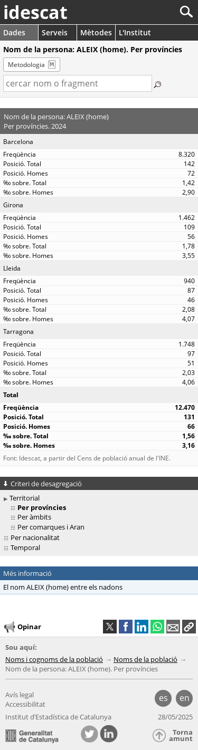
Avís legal (19, 694)
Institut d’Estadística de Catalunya (58, 717)
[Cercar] (151, 12)
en (185, 698)
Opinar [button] (22, 627)
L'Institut (135, 32)
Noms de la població (145, 659)
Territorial (25, 498)
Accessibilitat (25, 704)
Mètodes (96, 32)
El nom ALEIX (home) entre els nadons (62, 587)
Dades (14, 32)
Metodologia (26, 64)
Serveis (55, 32)
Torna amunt (181, 735)
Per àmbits (34, 517)
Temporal (25, 547)
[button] (189, 626)
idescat (35, 12)
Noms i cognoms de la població (54, 659)
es (163, 698)
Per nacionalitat (35, 537)
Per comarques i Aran (50, 527)
